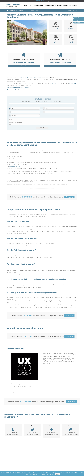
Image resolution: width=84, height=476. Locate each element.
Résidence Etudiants (50, 5)
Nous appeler (77, 18)
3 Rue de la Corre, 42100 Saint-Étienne (27, 422)
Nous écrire (76, 23)
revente (12, 83)
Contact (74, 5)
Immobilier (13, 5)
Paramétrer (52, 474)
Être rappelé (76, 20)
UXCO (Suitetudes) (55, 83)
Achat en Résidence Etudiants (15, 90)
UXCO (18, 392)
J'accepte (58, 474)
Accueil (26, 5)
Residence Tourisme (62, 5)
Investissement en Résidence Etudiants (18, 87)
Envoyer (42, 128)
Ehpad (30, 5)
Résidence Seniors (38, 5)
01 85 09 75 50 (72, 83)
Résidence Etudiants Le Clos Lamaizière (31, 77)
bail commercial (13, 164)
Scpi (70, 5)
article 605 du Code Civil (14, 166)
